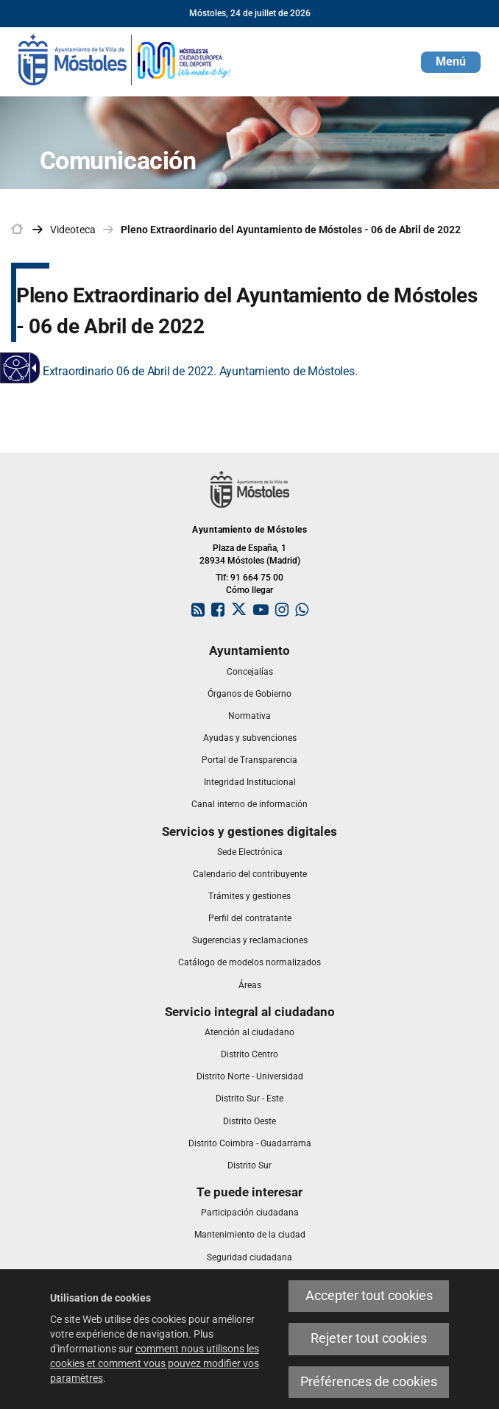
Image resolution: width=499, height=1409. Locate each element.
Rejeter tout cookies (369, 1338)
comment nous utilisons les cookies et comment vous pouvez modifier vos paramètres (154, 1363)
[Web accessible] (16, 368)
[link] (125, 59)
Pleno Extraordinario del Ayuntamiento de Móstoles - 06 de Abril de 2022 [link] (291, 229)
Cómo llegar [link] (249, 590)
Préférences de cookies (368, 1381)
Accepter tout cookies (369, 1295)
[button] (451, 62)
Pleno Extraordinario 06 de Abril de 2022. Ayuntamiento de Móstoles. (184, 371)
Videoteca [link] (73, 229)
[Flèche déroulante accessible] (31, 367)
